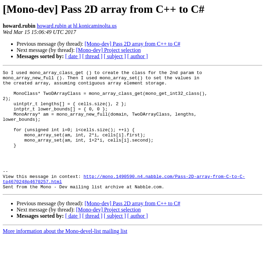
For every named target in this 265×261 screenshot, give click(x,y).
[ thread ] (92, 56)
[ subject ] (115, 56)
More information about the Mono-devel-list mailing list (65, 255)
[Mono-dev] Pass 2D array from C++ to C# (132, 44)
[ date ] (73, 56)
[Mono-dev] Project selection (108, 50)
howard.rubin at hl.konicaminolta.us (77, 26)
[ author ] (137, 56)
